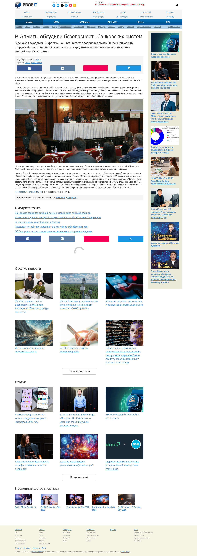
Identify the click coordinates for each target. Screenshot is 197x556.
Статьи (57, 22)
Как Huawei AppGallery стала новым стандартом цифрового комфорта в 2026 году (31, 418)
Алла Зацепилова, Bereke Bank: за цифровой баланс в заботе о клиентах (32, 465)
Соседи (121, 27)
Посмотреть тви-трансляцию (28, 192)
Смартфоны (51, 17)
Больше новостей (79, 371)
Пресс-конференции (141, 538)
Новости (29, 22)
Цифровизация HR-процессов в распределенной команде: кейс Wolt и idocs (122, 465)
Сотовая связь (50, 12)
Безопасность (26, 17)
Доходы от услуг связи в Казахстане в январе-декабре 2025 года (162, 150)
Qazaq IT (157, 27)
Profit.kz (38, 60)
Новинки (130, 27)
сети (94, 538)
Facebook (60, 197)
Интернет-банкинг (146, 17)
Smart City (170, 17)
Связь (27, 27)
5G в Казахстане (74, 12)
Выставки (66, 532)
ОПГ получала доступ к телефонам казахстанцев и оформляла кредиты (53, 231)
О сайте (18, 548)
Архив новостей (174, 27)
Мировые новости (144, 27)
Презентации (139, 535)
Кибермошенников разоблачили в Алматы (37, 222)
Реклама (26, 548)
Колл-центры (98, 17)
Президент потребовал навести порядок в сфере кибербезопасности (51, 227)
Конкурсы (66, 538)
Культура (101, 27)
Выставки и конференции (143, 532)
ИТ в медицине (98, 12)
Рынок (41, 535)
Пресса (140, 22)
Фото (168, 22)
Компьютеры (91, 532)
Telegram (72, 197)
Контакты (36, 548)
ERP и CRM (146, 12)
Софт (54, 27)
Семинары (66, 535)
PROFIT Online (37, 552)
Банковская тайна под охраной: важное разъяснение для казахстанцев (53, 213)
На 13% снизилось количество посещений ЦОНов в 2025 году (119, 5)
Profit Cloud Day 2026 (25, 507)
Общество (91, 27)
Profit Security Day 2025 (77, 507)
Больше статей (79, 477)
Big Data (74, 17)
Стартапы (170, 12)
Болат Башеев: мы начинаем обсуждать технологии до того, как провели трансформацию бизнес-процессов (163, 276)
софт (24, 540)
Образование (79, 27)
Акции (65, 540)
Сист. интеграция (93, 535)
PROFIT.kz (125, 552)
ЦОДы (122, 12)
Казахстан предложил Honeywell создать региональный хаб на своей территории (58, 217)
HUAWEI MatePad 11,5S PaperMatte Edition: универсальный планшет (163, 181)
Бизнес (19, 27)
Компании (112, 22)
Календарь (85, 22)
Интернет (36, 27)
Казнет (27, 12)
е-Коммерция (122, 17)
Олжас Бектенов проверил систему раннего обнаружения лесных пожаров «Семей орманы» (79, 305)
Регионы (111, 27)
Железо (46, 27)
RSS (44, 548)
